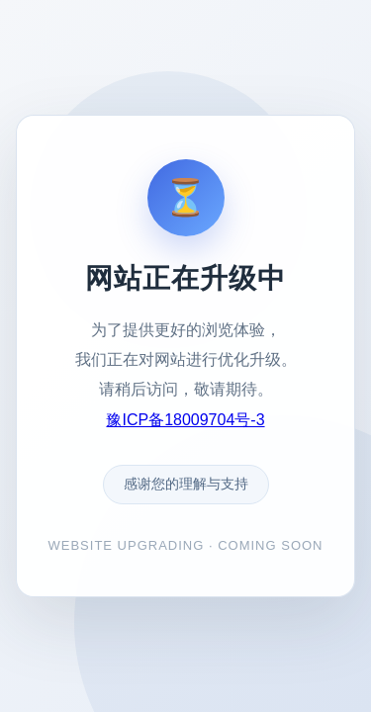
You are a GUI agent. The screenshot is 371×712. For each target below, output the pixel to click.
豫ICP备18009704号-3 (185, 419)
